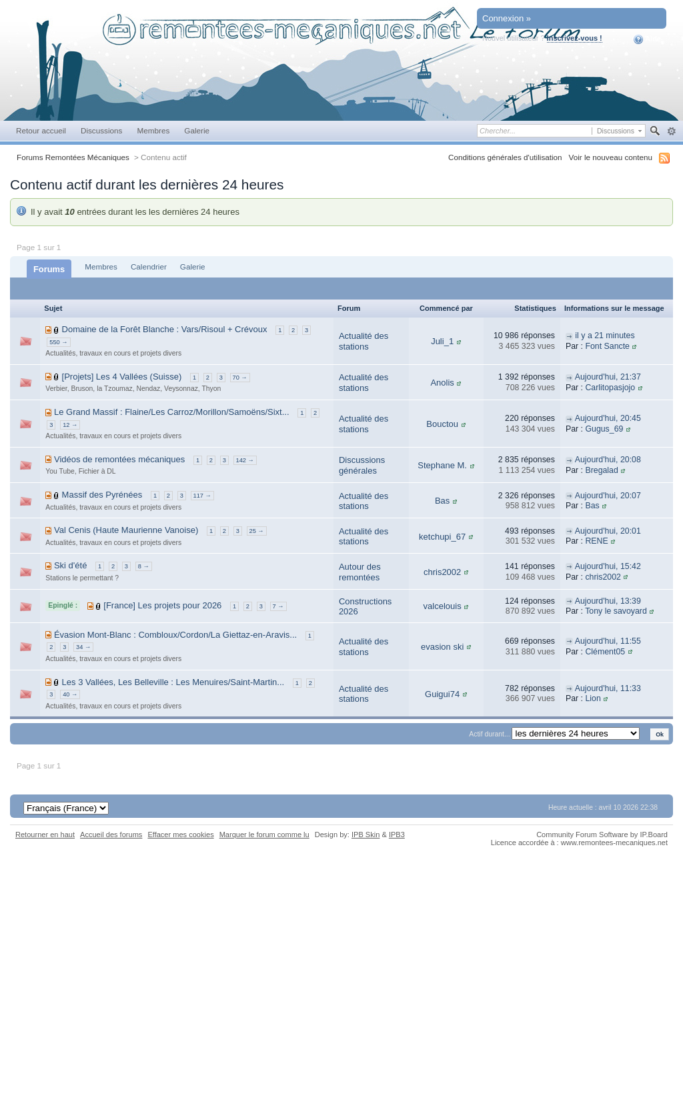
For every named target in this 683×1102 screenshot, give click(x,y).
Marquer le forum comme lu (264, 835)
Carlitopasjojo (610, 387)
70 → (240, 377)
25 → (256, 531)
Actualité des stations (363, 341)
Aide (647, 39)
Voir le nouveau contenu (610, 157)
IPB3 (397, 835)
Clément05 (605, 651)
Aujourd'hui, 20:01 (608, 531)
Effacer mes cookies (180, 835)
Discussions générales (362, 465)
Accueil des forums (111, 835)
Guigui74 (442, 694)
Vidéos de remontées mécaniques (119, 459)
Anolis (442, 383)
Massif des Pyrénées (102, 495)
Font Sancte (607, 346)
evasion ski (442, 647)
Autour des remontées (360, 572)
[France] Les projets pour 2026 (162, 605)
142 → (245, 460)
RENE (596, 541)
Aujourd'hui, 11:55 (608, 641)
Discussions (102, 130)
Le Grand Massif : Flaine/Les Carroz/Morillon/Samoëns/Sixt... (171, 412)
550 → (58, 342)
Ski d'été (70, 565)
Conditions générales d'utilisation (505, 157)
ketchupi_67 (442, 537)
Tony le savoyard (616, 611)
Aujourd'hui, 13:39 (608, 601)
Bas (442, 501)
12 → (70, 425)
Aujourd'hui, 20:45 (608, 418)
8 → (143, 566)
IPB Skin (366, 835)
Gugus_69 (604, 429)
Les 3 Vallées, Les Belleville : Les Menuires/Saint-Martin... (173, 682)
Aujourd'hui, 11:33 (608, 688)
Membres (153, 130)
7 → (278, 606)
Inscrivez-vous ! (574, 38)
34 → (83, 647)
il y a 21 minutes (604, 335)
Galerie (196, 130)
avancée (671, 131)
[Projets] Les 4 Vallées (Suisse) (122, 377)
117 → (202, 495)
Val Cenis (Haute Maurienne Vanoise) (126, 530)
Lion (592, 698)
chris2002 (442, 572)
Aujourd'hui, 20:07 (608, 495)
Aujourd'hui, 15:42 (608, 566)
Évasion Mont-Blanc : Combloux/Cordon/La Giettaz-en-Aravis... (175, 635)
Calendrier (149, 266)
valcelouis (443, 606)
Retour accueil (41, 130)
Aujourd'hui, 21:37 (608, 377)
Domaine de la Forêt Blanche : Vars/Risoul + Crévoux (164, 329)
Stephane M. (442, 465)
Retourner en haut (45, 835)
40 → (70, 694)
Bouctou (442, 424)
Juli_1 (442, 341)
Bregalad (601, 470)
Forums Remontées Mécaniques (73, 157)
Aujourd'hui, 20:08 (608, 459)
